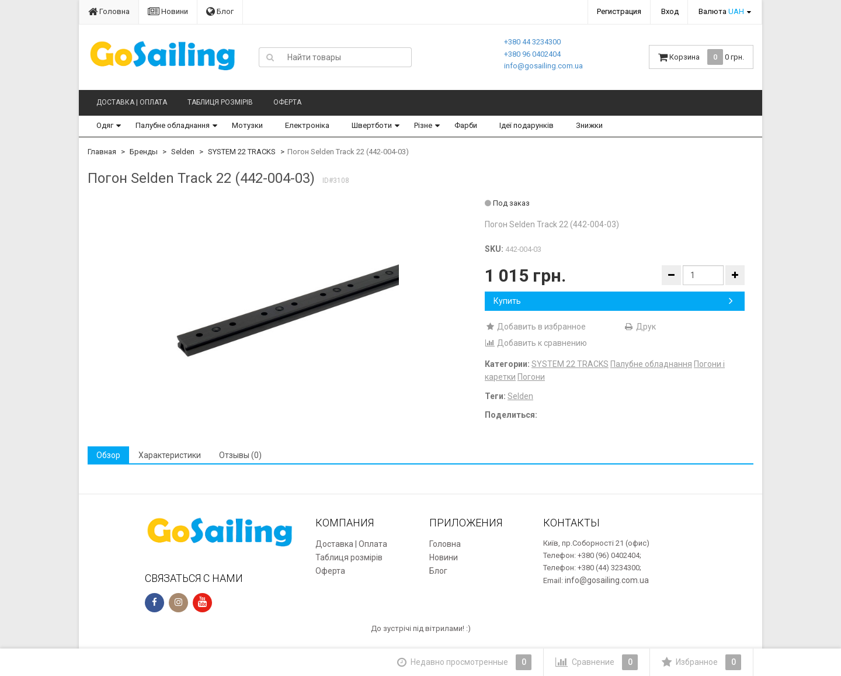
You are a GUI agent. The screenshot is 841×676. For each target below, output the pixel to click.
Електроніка (307, 125)
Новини (168, 11)
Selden (182, 151)
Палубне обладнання (172, 125)
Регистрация (619, 11)
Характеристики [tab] (169, 455)
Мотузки (247, 125)
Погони (531, 377)
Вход (670, 11)
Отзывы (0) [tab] (240, 455)
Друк (640, 326)
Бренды (144, 151)
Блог (220, 11)
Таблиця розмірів (220, 102)
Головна (109, 11)
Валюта (721, 11)
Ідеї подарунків (526, 125)
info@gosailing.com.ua (543, 65)
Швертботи (372, 125)
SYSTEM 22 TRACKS (242, 151)
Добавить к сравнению (536, 343)
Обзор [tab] (108, 455)
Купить (613, 301)
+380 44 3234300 (532, 41)
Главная (102, 151)
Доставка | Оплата (131, 102)
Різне (423, 125)
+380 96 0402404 (532, 54)
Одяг (104, 125)
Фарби (465, 125)
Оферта (287, 102)
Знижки (589, 125)
